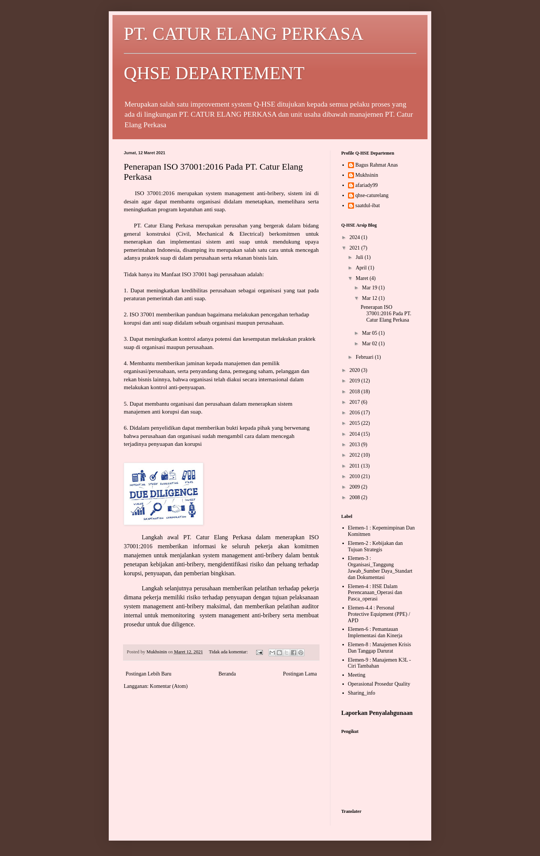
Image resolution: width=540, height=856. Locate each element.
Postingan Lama (300, 674)
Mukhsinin (367, 175)
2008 (356, 497)
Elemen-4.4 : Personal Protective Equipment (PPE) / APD (379, 614)
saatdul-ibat (368, 205)
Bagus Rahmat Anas (377, 165)
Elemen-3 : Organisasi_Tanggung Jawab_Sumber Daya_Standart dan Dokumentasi (380, 567)
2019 (356, 381)
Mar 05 (370, 333)
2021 (356, 248)
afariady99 (367, 185)
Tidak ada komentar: (229, 651)
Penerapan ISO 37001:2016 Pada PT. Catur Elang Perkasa (386, 313)
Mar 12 (370, 298)
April (362, 268)
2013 (356, 444)
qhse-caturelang (372, 195)
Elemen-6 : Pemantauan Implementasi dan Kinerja (375, 632)
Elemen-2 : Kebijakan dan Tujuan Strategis (375, 546)
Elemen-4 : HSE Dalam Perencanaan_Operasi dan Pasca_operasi (375, 593)
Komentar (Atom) (169, 686)
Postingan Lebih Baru (148, 674)
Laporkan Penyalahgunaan (376, 712)
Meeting (357, 675)
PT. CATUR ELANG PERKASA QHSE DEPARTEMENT (270, 53)
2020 (356, 370)
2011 (355, 466)
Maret (362, 278)
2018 (356, 391)
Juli (360, 257)
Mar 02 (370, 343)
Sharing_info (361, 693)
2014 (356, 434)
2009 (356, 487)
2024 (356, 237)
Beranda (227, 674)
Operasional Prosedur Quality (379, 684)
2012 (356, 455)
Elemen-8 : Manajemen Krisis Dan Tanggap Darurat (379, 648)
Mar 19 (370, 287)
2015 (356, 423)
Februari (365, 357)
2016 (356, 412)
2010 (356, 476)
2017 (356, 402)
